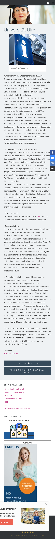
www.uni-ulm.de (11, 354)
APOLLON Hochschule (14, 392)
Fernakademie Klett (13, 398)
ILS (6, 405)
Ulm (38, 216)
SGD (6, 402)
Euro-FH (8, 395)
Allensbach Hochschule (15, 389)
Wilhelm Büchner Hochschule (17, 408)
